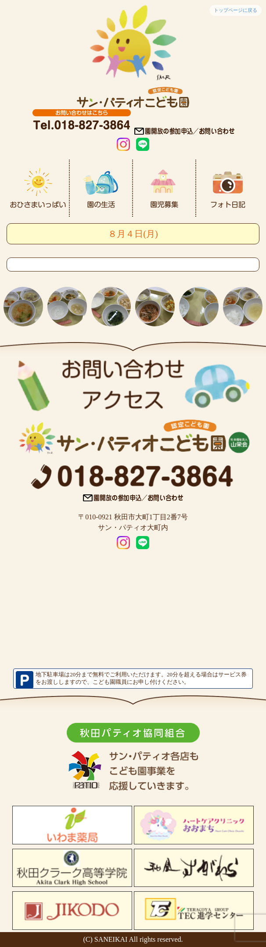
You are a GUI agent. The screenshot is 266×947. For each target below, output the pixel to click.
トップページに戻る (235, 10)
